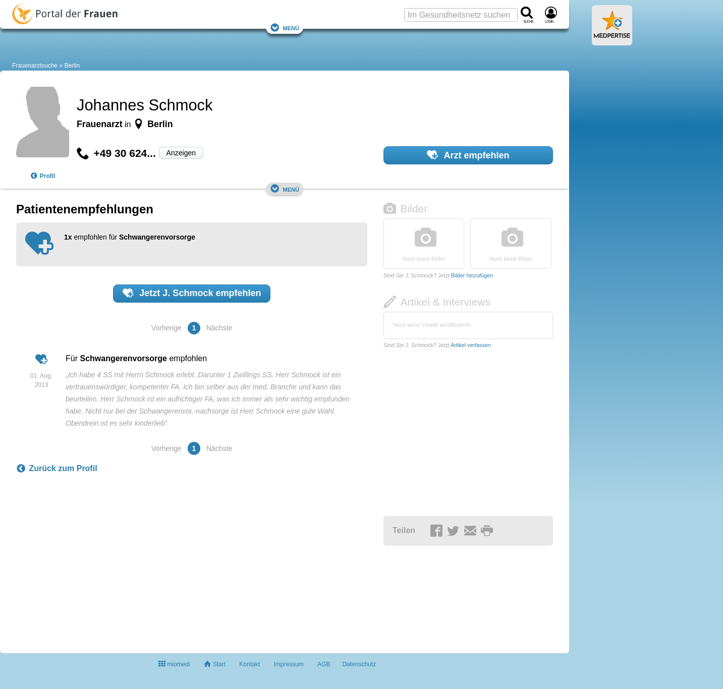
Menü (284, 27)
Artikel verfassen (471, 345)
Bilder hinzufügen (472, 275)
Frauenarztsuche (35, 65)
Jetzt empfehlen (192, 293)
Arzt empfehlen (468, 154)
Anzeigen (181, 153)
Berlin (72, 65)
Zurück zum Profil (56, 468)
